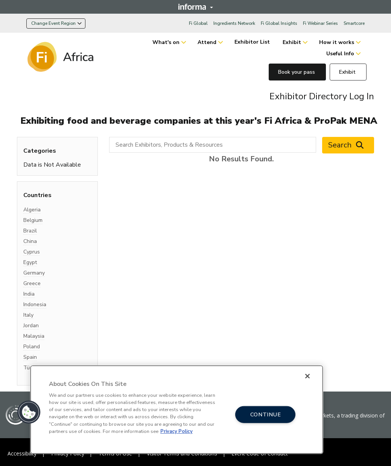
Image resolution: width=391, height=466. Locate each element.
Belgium (33, 220)
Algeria (32, 209)
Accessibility (22, 453)
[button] (29, 412)
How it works (336, 42)
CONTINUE (265, 414)
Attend (207, 42)
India (29, 294)
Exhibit (292, 42)
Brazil (30, 230)
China (30, 241)
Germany (34, 272)
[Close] (307, 376)
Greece (32, 283)
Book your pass (297, 72)
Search (348, 145)
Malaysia (33, 336)
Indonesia (34, 304)
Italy (28, 315)
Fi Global (198, 23)
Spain (30, 357)
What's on (166, 42)
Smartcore (354, 23)
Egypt (30, 262)
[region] (176, 409)
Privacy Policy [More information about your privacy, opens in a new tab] (176, 431)
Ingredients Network (234, 23)
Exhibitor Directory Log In (321, 96)
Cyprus (31, 251)
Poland (31, 346)
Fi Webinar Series (320, 23)
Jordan (31, 325)
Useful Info (340, 53)
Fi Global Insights (279, 23)
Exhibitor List (252, 42)
